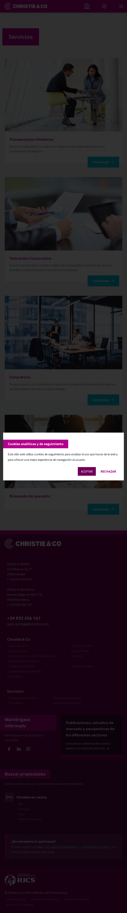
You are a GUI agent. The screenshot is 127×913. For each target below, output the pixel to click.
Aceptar (87, 471)
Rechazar (108, 471)
